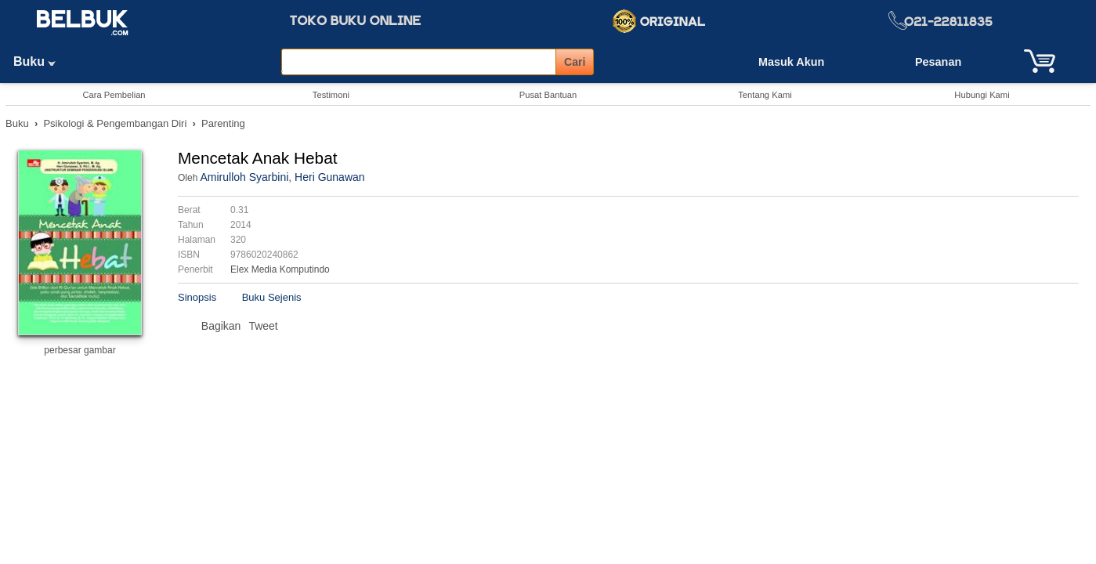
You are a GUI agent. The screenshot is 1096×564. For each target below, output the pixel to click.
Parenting (223, 123)
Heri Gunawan (330, 177)
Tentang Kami (764, 94)
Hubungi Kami (981, 94)
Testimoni (331, 94)
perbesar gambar (79, 350)
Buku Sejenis (272, 297)
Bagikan (221, 326)
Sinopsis (197, 297)
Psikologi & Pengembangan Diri (114, 123)
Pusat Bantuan (548, 94)
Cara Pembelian (113, 94)
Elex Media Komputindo (280, 269)
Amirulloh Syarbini (244, 177)
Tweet (262, 326)
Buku (40, 61)
